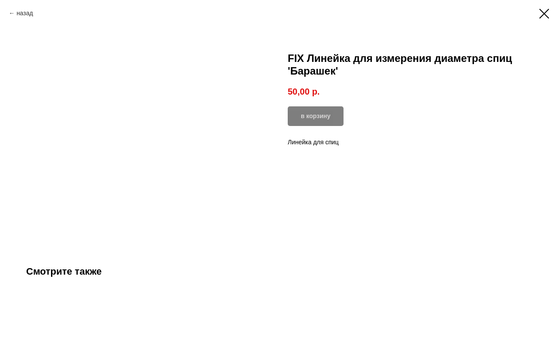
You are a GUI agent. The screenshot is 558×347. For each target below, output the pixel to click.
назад (25, 13)
